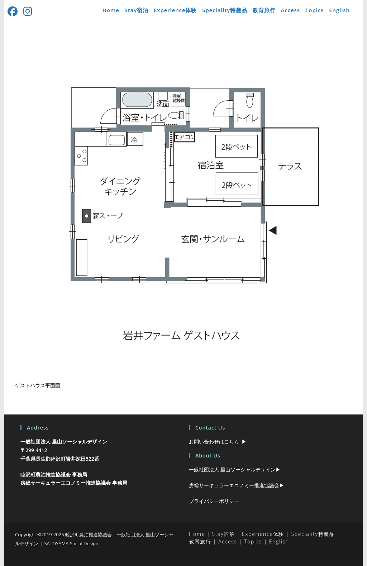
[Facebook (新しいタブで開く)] (14, 11)
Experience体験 (175, 10)
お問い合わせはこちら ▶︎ (218, 441)
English (339, 10)
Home (111, 10)
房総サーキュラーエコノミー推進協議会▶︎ (236, 485)
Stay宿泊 (136, 10)
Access (290, 10)
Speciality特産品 (224, 10)
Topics (314, 10)
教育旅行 (264, 10)
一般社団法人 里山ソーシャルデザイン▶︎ (235, 469)
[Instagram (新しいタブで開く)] (28, 11)
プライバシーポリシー (214, 501)
